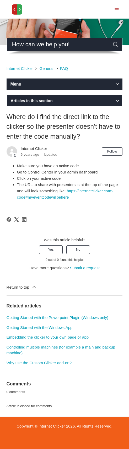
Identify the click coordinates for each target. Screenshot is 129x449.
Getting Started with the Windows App (40, 327)
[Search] (64, 44)
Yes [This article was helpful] (50, 249)
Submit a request (84, 268)
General (46, 68)
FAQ (64, 68)
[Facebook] (9, 219)
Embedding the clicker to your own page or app (48, 337)
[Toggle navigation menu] (117, 9)
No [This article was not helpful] (78, 249)
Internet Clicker (20, 68)
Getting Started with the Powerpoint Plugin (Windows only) (58, 317)
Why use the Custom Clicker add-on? (39, 363)
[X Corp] (16, 219)
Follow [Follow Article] (112, 151)
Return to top (22, 287)
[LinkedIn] (24, 219)
